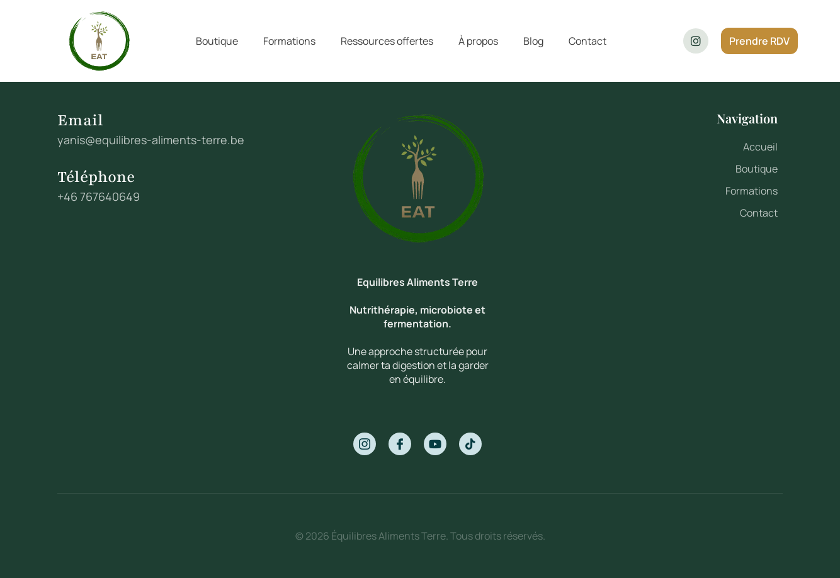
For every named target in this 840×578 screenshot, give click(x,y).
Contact (587, 41)
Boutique (217, 41)
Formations (289, 41)
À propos (478, 41)
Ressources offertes (387, 41)
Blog (533, 41)
